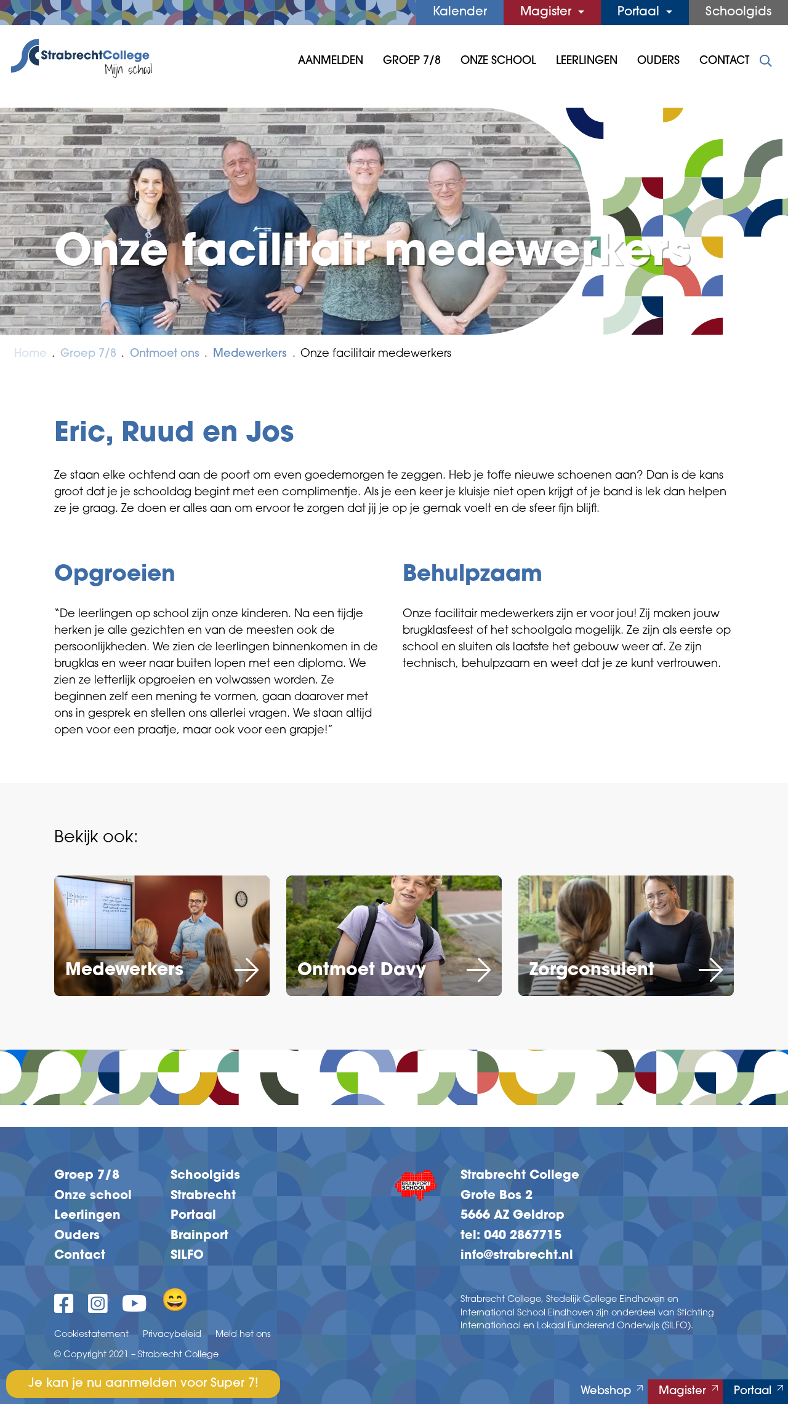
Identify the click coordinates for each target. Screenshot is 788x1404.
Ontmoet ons (164, 354)
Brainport (199, 1236)
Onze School (498, 61)
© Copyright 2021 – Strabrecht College (136, 1355)
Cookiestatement (91, 1334)
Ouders (658, 61)
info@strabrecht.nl (516, 1256)
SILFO (187, 1256)
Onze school (93, 1196)
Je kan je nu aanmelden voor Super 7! (143, 1384)
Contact (724, 61)
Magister (547, 12)
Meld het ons (243, 1334)
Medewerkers (250, 354)
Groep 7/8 (412, 61)
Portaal (640, 12)
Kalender (460, 12)
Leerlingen (586, 61)
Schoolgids (738, 12)
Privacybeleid (172, 1334)
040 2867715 (522, 1236)
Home (30, 354)
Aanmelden (330, 61)
